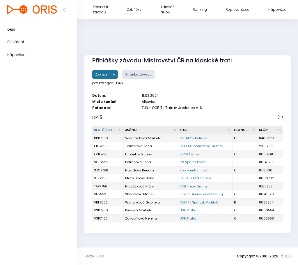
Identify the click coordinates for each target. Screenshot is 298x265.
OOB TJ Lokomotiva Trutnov (201, 146)
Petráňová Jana (138, 162)
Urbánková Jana (138, 154)
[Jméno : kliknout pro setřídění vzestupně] (151, 130)
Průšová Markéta (138, 210)
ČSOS (286, 256)
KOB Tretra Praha (193, 186)
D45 (97, 117)
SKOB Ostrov (190, 154)
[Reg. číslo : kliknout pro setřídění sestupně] (108, 130)
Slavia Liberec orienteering (201, 194)
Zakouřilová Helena (141, 218)
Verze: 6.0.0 (94, 256)
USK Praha (188, 210)
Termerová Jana (138, 146)
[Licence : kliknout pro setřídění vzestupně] (245, 130)
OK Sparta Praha (193, 162)
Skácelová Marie (138, 194)
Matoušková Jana (140, 178)
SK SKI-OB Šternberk (196, 178)
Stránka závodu (138, 74)
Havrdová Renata (139, 170)
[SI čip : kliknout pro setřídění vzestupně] (270, 130)
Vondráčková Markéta (143, 138)
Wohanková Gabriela (142, 202)
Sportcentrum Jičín (195, 170)
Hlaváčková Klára (139, 186)
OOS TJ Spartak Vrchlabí (199, 202)
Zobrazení (103, 74)
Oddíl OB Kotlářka (194, 138)
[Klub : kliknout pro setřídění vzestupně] (205, 130)
